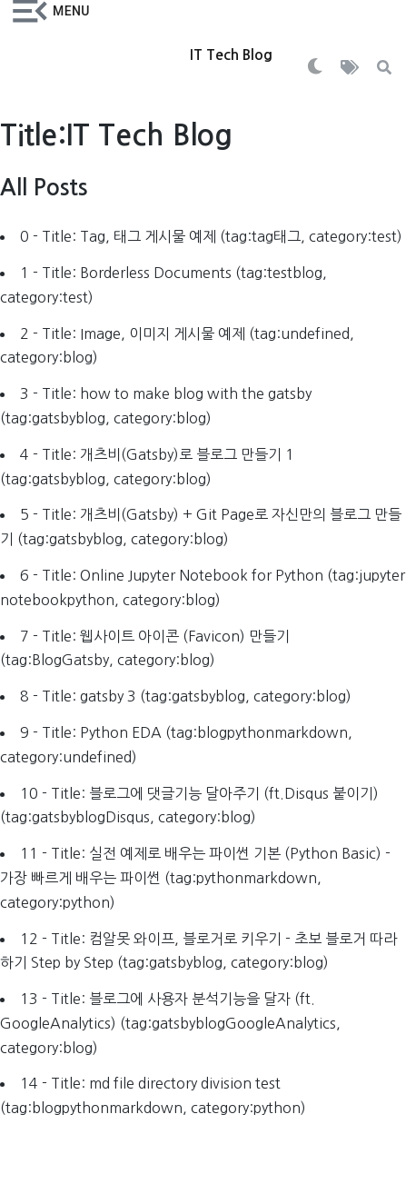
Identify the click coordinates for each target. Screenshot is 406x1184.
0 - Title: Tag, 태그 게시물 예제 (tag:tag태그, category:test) (211, 236)
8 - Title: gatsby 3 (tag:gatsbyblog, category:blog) (186, 696)
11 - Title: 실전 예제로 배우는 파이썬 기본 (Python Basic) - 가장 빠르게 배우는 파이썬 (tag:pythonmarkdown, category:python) (195, 877)
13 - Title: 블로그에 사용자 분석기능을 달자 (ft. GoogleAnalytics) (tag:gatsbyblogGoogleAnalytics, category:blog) (170, 1022)
